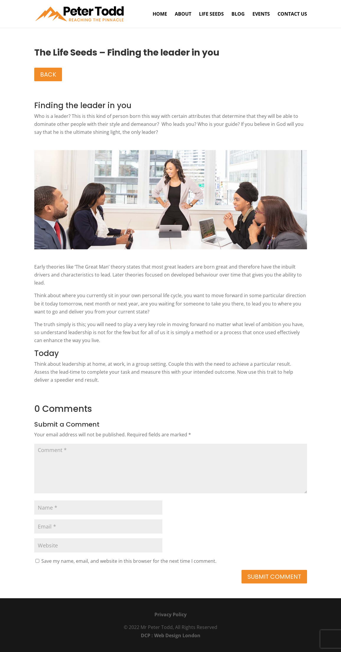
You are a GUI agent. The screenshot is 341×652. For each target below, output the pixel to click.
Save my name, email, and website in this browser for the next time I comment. (128, 561)
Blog (238, 14)
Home (160, 14)
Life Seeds (211, 14)
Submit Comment (274, 577)
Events (261, 14)
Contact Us (292, 14)
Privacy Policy (170, 614)
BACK (48, 74)
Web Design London (177, 635)
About (183, 14)
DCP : (147, 635)
